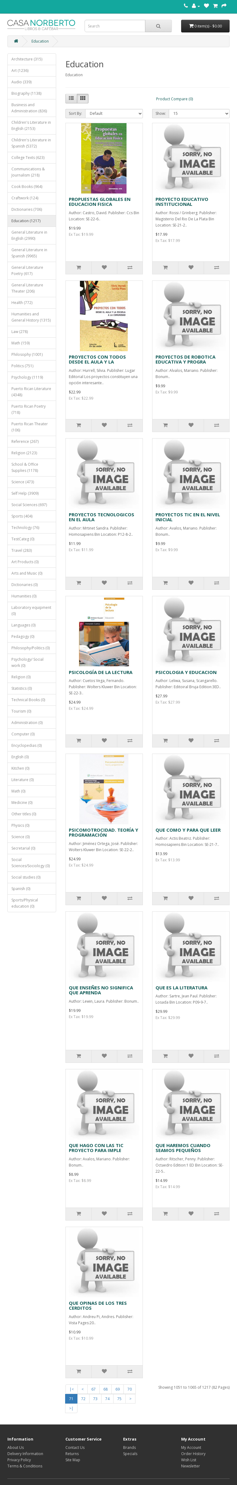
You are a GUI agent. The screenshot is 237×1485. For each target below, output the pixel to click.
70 (129, 1389)
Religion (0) (21, 677)
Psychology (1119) (27, 377)
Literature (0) (22, 779)
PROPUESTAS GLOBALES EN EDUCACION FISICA (100, 201)
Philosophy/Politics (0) (30, 648)
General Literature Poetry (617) (27, 270)
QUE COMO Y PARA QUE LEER (188, 830)
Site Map (72, 1459)
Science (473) (22, 482)
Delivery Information (25, 1453)
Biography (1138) (26, 93)
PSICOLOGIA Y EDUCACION (186, 672)
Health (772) (21, 302)
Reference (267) (25, 441)
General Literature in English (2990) (29, 235)
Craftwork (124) (24, 198)
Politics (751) (22, 365)
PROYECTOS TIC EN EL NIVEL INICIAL (188, 517)
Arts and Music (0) (26, 573)
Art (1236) (19, 70)
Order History (193, 1453)
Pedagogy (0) (22, 636)
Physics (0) (20, 825)
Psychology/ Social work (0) (27, 662)
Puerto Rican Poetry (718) (28, 409)
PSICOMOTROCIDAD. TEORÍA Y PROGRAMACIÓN (103, 832)
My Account (191, 1447)
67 (93, 1389)
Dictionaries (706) (26, 209)
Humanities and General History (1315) (31, 317)
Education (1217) (25, 220)
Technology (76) (25, 527)
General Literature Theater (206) (27, 288)
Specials (130, 1453)
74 (107, 1398)
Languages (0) (23, 625)
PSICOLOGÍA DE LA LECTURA (100, 672)
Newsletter (190, 1466)
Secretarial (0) (23, 848)
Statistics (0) (21, 688)
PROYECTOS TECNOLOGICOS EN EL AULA (101, 517)
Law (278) (19, 331)
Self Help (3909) (25, 493)
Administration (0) (27, 722)
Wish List (188, 1459)
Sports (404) (21, 516)
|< (71, 1389)
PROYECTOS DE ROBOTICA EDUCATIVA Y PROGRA (185, 359)
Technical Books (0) (28, 699)
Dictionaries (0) (24, 584)
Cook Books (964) (26, 186)
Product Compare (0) (174, 99)
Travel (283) (21, 550)
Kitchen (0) (20, 768)
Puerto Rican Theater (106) (29, 427)
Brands (129, 1447)
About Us (15, 1447)
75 (119, 1398)
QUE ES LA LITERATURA (181, 987)
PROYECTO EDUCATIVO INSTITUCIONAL (182, 201)
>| (71, 1408)
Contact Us (75, 1447)
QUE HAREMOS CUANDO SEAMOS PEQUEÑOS (183, 1148)
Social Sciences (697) (29, 504)
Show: (161, 113)
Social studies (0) (25, 877)
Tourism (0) (21, 711)
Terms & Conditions (24, 1466)
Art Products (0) (25, 561)
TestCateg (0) (22, 539)
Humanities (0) (23, 596)
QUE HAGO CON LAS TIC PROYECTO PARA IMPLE (96, 1148)
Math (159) (20, 343)
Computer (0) (23, 734)
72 (83, 1398)
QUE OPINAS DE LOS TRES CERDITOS (98, 1305)
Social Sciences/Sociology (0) (30, 862)
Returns (72, 1453)
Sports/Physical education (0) (24, 903)
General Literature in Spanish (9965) (29, 253)
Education (40, 41)
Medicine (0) (21, 802)
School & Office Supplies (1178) (24, 467)
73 (95, 1398)
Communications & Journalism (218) (28, 172)
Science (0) (20, 836)
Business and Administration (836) (29, 108)
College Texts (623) (27, 157)
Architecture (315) (26, 59)
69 (117, 1389)
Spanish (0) (20, 888)
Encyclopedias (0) (26, 745)
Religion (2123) (24, 452)
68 (105, 1389)
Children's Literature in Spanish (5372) (31, 143)
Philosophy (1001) (27, 354)
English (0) (20, 756)
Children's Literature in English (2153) (31, 125)
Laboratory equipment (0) (31, 610)
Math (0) (18, 791)
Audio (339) (21, 82)
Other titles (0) (23, 814)
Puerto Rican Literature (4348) (31, 391)
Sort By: (75, 113)
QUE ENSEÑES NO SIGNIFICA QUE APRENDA (101, 990)
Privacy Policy (19, 1459)
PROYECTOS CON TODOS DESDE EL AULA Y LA (97, 359)
